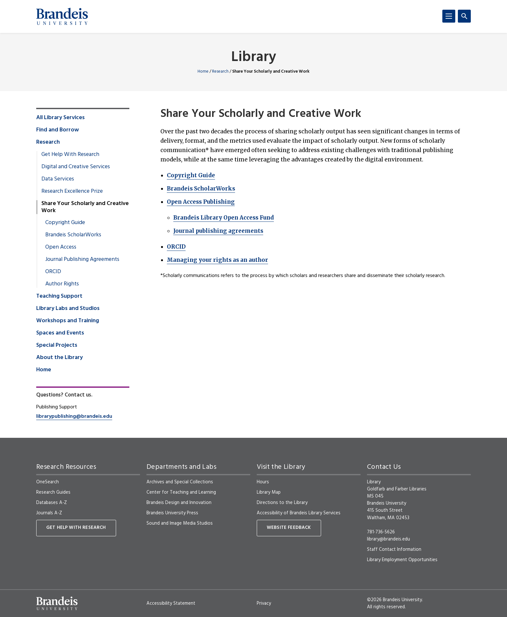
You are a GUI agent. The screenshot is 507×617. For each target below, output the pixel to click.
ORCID (176, 246)
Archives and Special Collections (179, 482)
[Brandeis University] (62, 16)
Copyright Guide (191, 175)
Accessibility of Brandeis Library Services (298, 513)
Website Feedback (289, 527)
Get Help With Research (70, 154)
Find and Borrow (57, 130)
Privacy (264, 603)
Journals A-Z (49, 513)
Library (253, 58)
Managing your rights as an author (217, 259)
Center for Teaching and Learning (181, 492)
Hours (263, 482)
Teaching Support (59, 296)
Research (220, 71)
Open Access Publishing (201, 201)
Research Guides (53, 492)
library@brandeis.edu (388, 539)
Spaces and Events (60, 333)
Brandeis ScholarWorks (201, 188)
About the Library (59, 357)
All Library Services (60, 117)
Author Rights (62, 284)
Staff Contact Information (394, 549)
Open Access (60, 247)
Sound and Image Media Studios (179, 523)
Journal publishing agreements (218, 230)
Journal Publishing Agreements (82, 259)
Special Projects (56, 345)
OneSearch (47, 482)
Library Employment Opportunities (402, 560)
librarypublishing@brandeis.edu (74, 416)
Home (203, 71)
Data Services (57, 179)
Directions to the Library (282, 503)
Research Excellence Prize (72, 191)
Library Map (269, 492)
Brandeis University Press (172, 513)
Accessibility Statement (170, 603)
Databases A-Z (51, 503)
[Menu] (448, 16)
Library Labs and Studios (68, 308)
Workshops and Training (67, 320)
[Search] (464, 16)
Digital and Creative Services (75, 166)
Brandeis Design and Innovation (178, 503)
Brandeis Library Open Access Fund (223, 217)
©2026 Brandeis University (394, 600)
